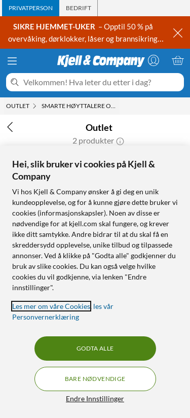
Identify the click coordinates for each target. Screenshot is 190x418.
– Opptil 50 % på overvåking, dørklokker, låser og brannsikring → (83, 38)
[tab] (30, 8)
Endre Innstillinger (95, 398)
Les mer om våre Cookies (51, 306)
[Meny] (12, 61)
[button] (120, 140)
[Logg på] (153, 60)
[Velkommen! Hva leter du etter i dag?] (101, 82)
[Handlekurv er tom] (178, 60)
